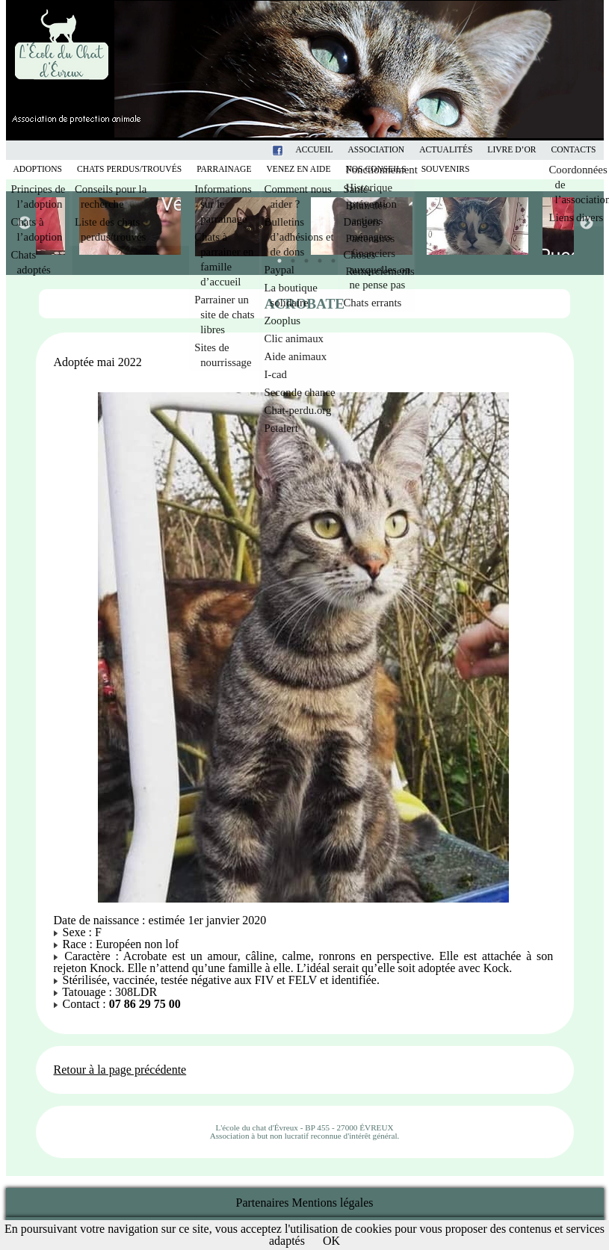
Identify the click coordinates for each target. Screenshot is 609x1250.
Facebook (297, 150)
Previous (24, 222)
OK (331, 1240)
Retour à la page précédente (120, 1069)
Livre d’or (511, 150)
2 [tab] (289, 257)
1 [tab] (275, 257)
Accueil (314, 150)
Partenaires (262, 1202)
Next (586, 222)
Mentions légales (333, 1202)
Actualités (445, 150)
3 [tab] (302, 257)
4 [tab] (316, 257)
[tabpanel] (363, 226)
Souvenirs (445, 169)
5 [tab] (329, 257)
